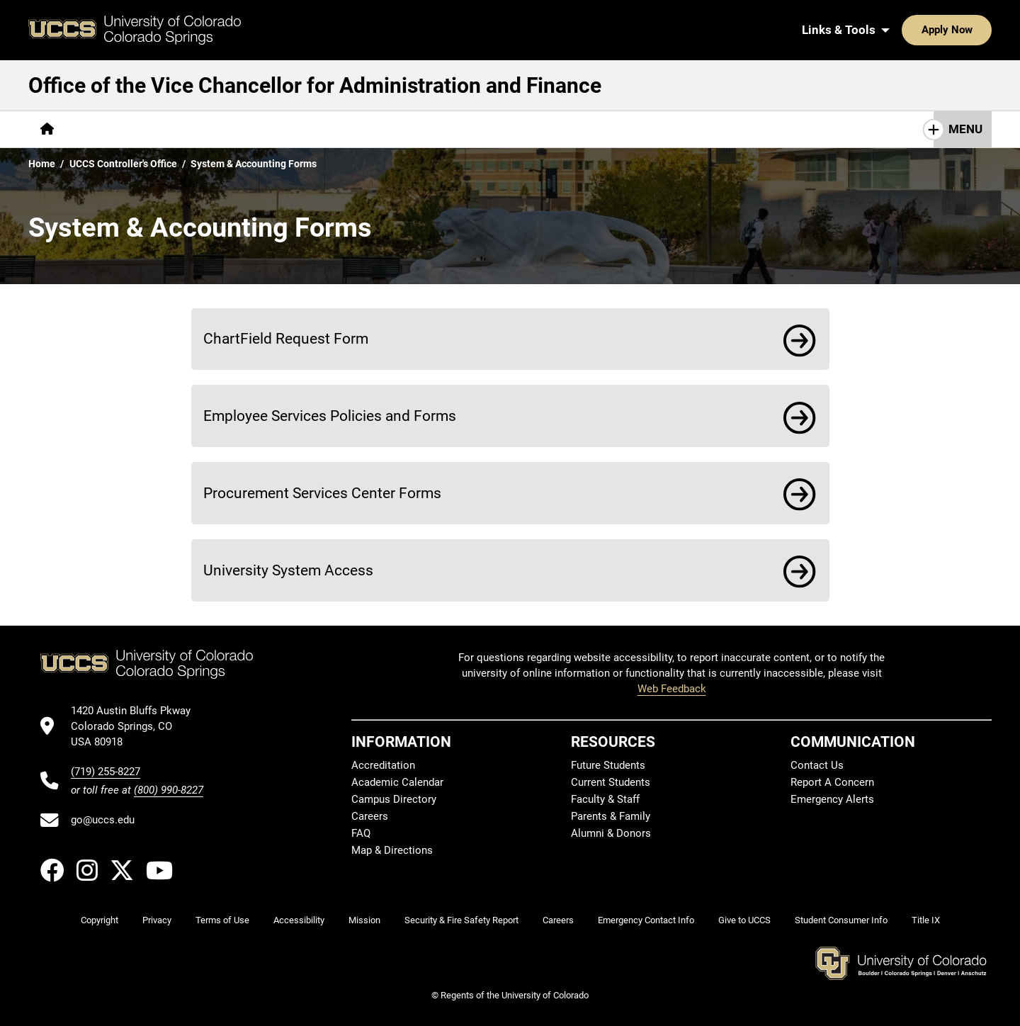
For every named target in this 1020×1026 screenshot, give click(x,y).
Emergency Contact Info (646, 920)
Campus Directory (393, 799)
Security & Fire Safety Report (461, 920)
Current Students (610, 782)
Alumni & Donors (611, 833)
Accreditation (383, 765)
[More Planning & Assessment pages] (593, 129)
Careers (369, 816)
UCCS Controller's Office (123, 163)
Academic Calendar (397, 782)
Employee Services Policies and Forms (329, 415)
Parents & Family (610, 816)
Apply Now (903, 29)
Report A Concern (832, 782)
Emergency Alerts (832, 799)
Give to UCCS (744, 920)
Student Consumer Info (841, 920)
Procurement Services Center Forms (322, 493)
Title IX (926, 920)
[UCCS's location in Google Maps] (137, 726)
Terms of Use (222, 920)
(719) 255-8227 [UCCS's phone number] (105, 771)
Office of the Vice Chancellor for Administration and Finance (314, 85)
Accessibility (298, 920)
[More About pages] (105, 129)
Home (41, 163)
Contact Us (723, 129)
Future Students (608, 765)
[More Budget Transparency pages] (425, 129)
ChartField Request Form (285, 338)
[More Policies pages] (299, 129)
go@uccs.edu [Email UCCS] (103, 819)
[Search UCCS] (976, 29)
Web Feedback (672, 688)
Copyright (99, 920)
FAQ (360, 833)
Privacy (156, 920)
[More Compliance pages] (199, 129)
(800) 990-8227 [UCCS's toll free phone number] (168, 790)
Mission (364, 920)
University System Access (288, 570)
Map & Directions (392, 850)
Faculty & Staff (605, 799)
